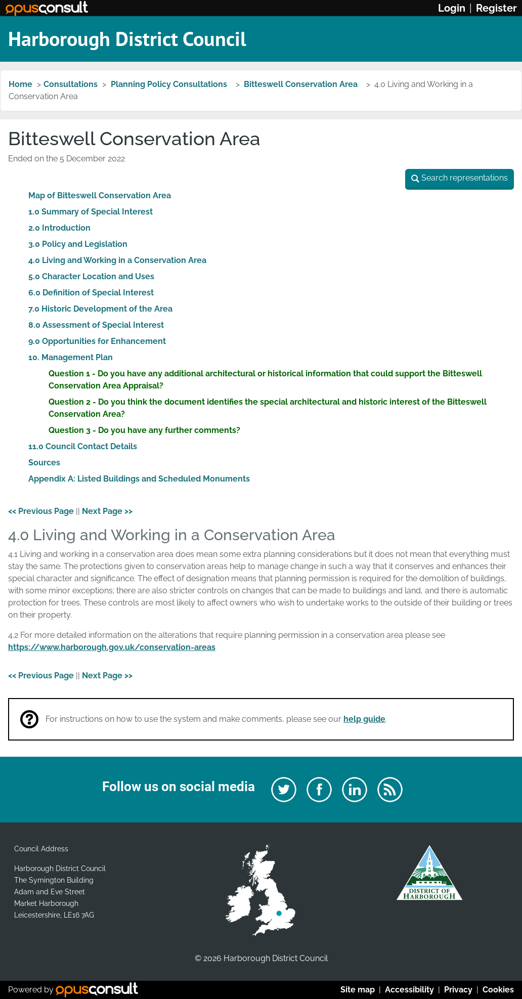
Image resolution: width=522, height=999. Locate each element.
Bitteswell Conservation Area (302, 84)
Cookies (498, 989)
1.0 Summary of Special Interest (90, 211)
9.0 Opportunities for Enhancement (97, 341)
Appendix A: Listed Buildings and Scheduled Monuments (139, 479)
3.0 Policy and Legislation (77, 244)
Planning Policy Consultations (170, 84)
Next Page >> (107, 511)
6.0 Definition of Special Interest (91, 292)
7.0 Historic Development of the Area (100, 309)
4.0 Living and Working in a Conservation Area (117, 260)
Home (20, 84)
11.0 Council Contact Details (82, 446)
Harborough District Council (127, 38)
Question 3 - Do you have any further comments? (144, 430)
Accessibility (409, 989)
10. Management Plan (70, 357)
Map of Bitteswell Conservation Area (99, 195)
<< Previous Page (41, 511)
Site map (357, 989)
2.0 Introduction (59, 228)
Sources (44, 462)
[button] (459, 179)
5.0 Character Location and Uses (91, 276)
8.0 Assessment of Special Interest (96, 325)
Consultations (71, 84)
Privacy (458, 989)
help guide (364, 719)
